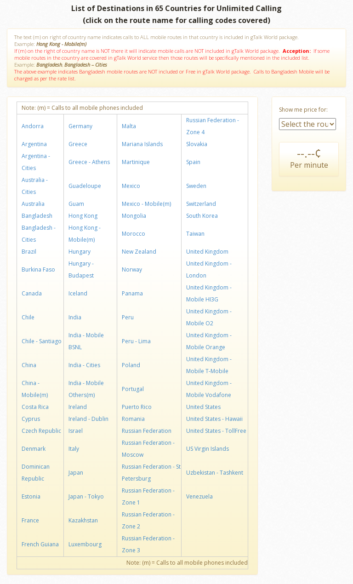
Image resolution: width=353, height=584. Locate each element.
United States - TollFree (216, 431)
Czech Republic (41, 431)
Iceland (77, 293)
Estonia (31, 496)
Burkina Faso (38, 269)
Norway (132, 269)
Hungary (79, 251)
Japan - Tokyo (86, 496)
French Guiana (40, 544)
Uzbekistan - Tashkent (214, 472)
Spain (193, 162)
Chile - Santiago (42, 341)
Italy (73, 449)
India (74, 317)
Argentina (34, 144)
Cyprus (31, 419)
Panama (132, 293)
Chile (28, 317)
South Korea (202, 216)
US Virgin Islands (207, 449)
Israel (75, 431)
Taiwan (195, 234)
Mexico (131, 186)
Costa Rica (35, 407)
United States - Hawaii (214, 419)
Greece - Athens (89, 162)
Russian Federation (146, 431)
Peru (128, 317)
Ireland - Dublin (88, 419)
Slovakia (196, 144)
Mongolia (134, 216)
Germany (80, 126)
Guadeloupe (84, 186)
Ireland (77, 407)
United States (203, 407)
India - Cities (84, 365)
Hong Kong (82, 216)
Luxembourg (85, 544)
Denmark (34, 449)
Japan (75, 472)
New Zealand (139, 251)
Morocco (133, 234)
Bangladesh (37, 216)
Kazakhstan (83, 520)
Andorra (33, 126)
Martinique (136, 162)
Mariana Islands (142, 144)
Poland (131, 365)
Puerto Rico (137, 407)
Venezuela (199, 496)
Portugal (133, 389)
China (29, 365)
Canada (32, 293)
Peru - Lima (136, 341)
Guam (76, 204)
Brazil (29, 251)
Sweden (196, 186)
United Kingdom (207, 251)
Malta (129, 126)
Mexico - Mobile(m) (146, 204)
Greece (77, 144)
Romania (133, 419)
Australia (33, 204)
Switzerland (201, 204)
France (30, 520)
